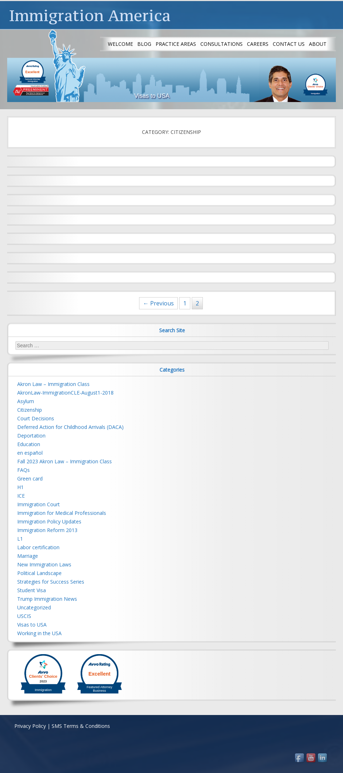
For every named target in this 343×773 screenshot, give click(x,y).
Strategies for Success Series (50, 581)
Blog (144, 43)
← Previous (158, 303)
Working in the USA (39, 633)
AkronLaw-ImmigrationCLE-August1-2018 (65, 392)
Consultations (221, 43)
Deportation (31, 435)
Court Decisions (35, 418)
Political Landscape (39, 573)
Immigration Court (38, 504)
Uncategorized (34, 607)
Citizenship (29, 409)
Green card (30, 478)
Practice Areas (176, 43)
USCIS (24, 616)
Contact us (289, 43)
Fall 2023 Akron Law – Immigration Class (64, 461)
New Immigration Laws (44, 564)
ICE (21, 495)
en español (30, 452)
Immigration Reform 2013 (47, 530)
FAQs (23, 470)
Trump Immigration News (47, 598)
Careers (257, 43)
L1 (20, 538)
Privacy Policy (30, 726)
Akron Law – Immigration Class (53, 384)
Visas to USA (32, 624)
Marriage (27, 555)
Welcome (120, 43)
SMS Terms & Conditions (81, 726)
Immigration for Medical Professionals (61, 512)
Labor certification (38, 547)
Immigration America (90, 15)
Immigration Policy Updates (49, 521)
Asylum (25, 401)
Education (28, 444)
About (318, 43)
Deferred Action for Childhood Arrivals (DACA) (70, 427)
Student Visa (31, 590)
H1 (20, 487)
